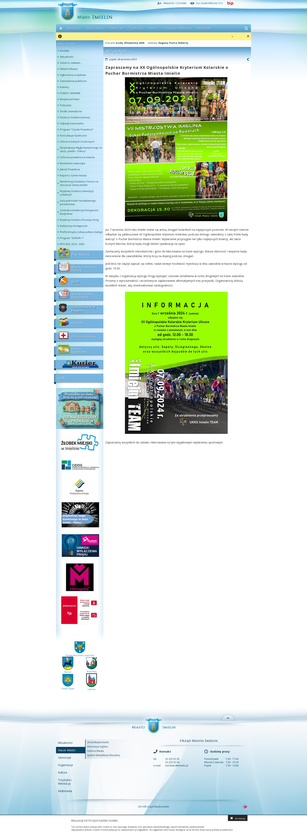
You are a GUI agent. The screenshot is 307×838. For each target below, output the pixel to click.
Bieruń (67, 670)
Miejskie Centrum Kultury (78, 268)
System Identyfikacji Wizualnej (103, 755)
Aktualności (74, 28)
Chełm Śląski (67, 687)
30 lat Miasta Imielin (98, 742)
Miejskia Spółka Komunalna (78, 295)
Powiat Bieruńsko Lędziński (80, 654)
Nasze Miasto (95, 28)
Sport (78, 281)
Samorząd (116, 28)
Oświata (78, 322)
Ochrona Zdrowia (78, 336)
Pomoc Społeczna (78, 350)
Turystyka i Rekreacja (177, 28)
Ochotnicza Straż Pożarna (78, 309)
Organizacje (136, 28)
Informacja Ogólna (97, 746)
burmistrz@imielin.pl (176, 765)
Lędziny (91, 688)
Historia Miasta (95, 751)
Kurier (78, 363)
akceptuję (237, 818)
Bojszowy (91, 670)
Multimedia (203, 28)
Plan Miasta (78, 254)
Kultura (153, 28)
